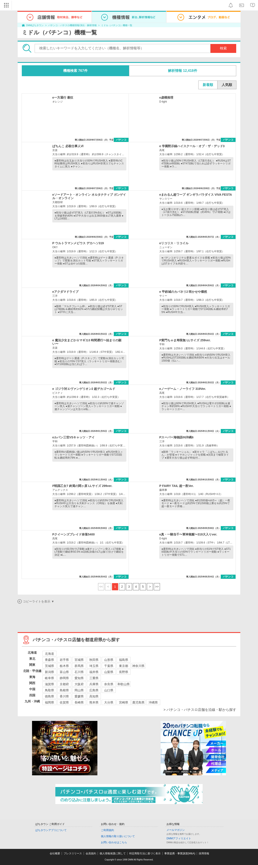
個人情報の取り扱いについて (118, 836)
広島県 (93, 690)
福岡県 (49, 702)
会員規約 (91, 853)
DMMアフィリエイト (178, 838)
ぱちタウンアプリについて (51, 830)
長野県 (123, 672)
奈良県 (108, 684)
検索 (223, 48)
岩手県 (64, 659)
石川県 (79, 672)
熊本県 (93, 702)
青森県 (49, 659)
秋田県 (93, 659)
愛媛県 (79, 696)
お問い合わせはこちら (114, 842)
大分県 (108, 702)
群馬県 (79, 666)
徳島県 (49, 696)
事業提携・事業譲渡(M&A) (179, 853)
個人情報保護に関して (113, 853)
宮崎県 (123, 702)
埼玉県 (93, 666)
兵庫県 (93, 684)
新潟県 (49, 672)
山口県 (108, 690)
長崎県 (79, 702)
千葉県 (108, 666)
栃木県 (64, 666)
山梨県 (108, 672)
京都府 (64, 684)
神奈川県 (138, 666)
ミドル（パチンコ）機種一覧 (116, 25)
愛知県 (79, 678)
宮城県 (79, 659)
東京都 (123, 666)
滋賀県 (49, 684)
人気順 (227, 85)
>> (157, 586)
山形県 (108, 659)
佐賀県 (64, 702)
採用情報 (204, 853)
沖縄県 (153, 702)
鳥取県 (49, 690)
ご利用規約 (107, 830)
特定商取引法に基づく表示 (145, 853)
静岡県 (64, 678)
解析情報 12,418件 (182, 70)
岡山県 (79, 690)
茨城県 (49, 666)
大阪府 (79, 684)
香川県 (64, 696)
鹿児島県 (138, 702)
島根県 (64, 690)
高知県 (93, 696)
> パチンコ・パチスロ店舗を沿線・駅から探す (199, 710)
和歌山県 (123, 684)
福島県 (123, 659)
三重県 (93, 678)
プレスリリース (73, 853)
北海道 (49, 653)
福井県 (93, 672)
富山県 (64, 672)
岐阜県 (49, 678)
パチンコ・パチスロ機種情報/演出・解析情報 (72, 25)
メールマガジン (175, 829)
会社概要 (55, 853)
